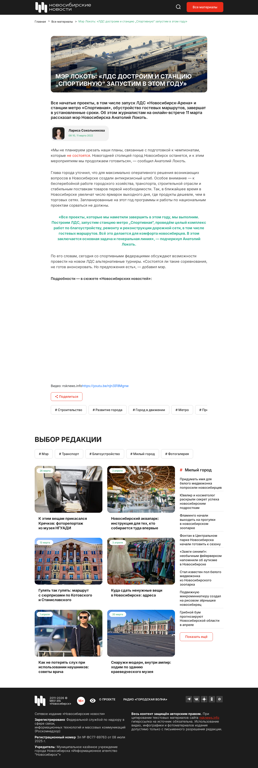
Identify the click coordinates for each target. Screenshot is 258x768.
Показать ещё (196, 637)
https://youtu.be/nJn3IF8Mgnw (105, 386)
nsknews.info (209, 718)
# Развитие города (107, 410)
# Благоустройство (104, 454)
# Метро (182, 410)
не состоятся (78, 155)
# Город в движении (149, 410)
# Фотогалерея (177, 454)
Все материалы (205, 7)
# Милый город (142, 454)
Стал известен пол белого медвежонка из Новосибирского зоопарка (200, 578)
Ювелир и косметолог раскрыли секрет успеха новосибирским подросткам (199, 501)
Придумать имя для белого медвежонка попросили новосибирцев (201, 483)
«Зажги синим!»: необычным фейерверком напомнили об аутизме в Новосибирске (201, 557)
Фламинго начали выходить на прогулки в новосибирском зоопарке (197, 521)
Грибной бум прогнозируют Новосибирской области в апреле (200, 618)
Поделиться (66, 396)
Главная (40, 21)
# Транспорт (69, 454)
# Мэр (44, 454)
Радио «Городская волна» (145, 699)
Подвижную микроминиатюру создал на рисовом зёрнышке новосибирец (200, 598)
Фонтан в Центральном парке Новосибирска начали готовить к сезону (200, 540)
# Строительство (68, 410)
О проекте (107, 699)
